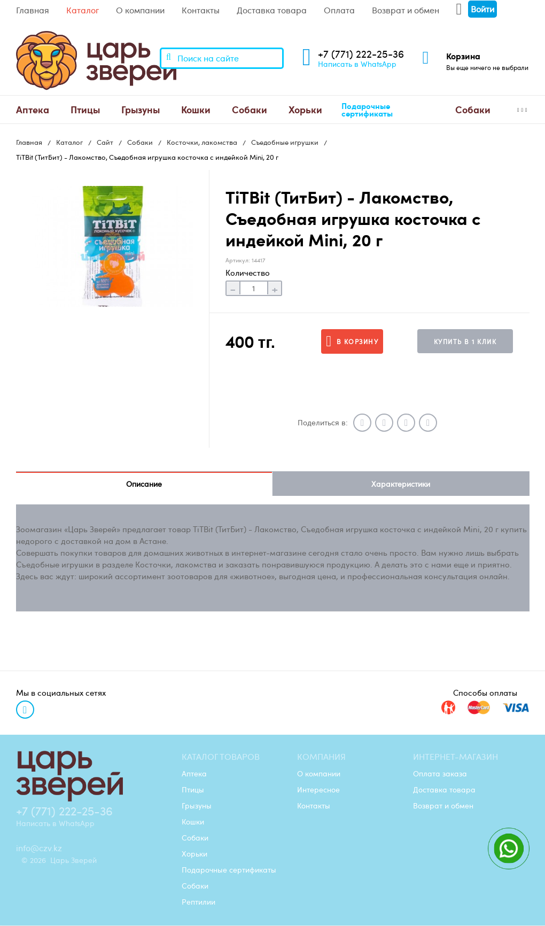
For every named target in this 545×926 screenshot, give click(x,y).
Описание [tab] (144, 484)
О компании (140, 10)
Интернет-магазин (455, 757)
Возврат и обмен (405, 10)
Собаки (249, 109)
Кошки (196, 109)
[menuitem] (32, 109)
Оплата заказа (440, 773)
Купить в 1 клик (465, 341)
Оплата (339, 10)
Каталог (82, 10)
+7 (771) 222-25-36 (361, 53)
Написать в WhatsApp (357, 63)
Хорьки (305, 109)
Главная (32, 10)
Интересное (318, 789)
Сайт (105, 142)
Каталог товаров (221, 757)
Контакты (201, 10)
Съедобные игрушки (284, 142)
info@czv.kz (39, 848)
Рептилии (198, 902)
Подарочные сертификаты (367, 109)
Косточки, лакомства (202, 142)
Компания (321, 757)
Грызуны (140, 109)
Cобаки (472, 109)
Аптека (32, 109)
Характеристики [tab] (400, 484)
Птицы (85, 109)
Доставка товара (272, 10)
